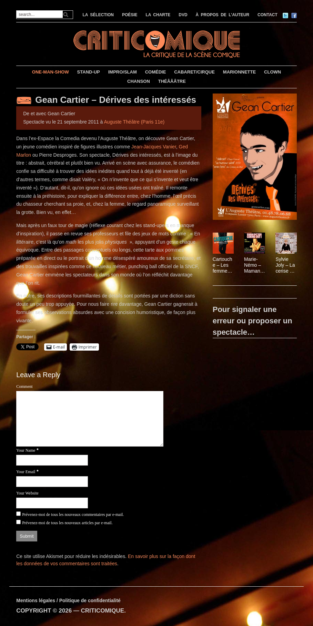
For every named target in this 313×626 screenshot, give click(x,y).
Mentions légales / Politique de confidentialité (68, 600)
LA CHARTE (157, 14)
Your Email (25, 471)
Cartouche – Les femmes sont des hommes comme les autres (223, 265)
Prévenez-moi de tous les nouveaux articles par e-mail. (67, 522)
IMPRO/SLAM (122, 72)
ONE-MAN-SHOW (50, 72)
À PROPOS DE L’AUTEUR (223, 14)
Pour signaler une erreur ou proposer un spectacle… (252, 320)
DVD (183, 14)
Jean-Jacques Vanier (153, 146)
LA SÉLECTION (98, 14)
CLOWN (272, 72)
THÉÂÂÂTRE (172, 81)
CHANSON (138, 81)
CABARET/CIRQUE (194, 72)
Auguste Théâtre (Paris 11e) (134, 122)
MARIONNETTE (239, 72)
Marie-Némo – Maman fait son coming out (252, 265)
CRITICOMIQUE (102, 610)
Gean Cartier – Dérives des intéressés (115, 100)
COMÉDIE (155, 72)
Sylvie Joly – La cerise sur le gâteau (285, 265)
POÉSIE (130, 14)
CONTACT (267, 14)
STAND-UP (88, 72)
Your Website (27, 493)
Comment (24, 386)
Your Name (25, 450)
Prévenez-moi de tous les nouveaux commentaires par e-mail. (73, 514)
